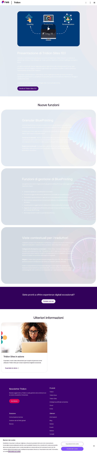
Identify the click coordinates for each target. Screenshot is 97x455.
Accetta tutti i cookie (72, 449)
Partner (52, 430)
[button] (5, 2)
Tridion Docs (53, 395)
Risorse (11, 424)
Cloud (51, 405)
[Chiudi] (94, 446)
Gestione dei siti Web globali (17, 420)
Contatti (52, 434)
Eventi (51, 427)
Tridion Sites (53, 398)
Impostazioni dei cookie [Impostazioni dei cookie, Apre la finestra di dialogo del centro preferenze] (72, 444)
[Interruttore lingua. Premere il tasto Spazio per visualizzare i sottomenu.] (90, 2)
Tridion (52, 392)
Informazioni (53, 417)
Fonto (51, 409)
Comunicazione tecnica (16, 417)
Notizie (52, 424)
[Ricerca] (86, 2)
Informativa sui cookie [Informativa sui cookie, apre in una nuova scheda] (14, 451)
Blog (51, 420)
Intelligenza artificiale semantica (59, 402)
